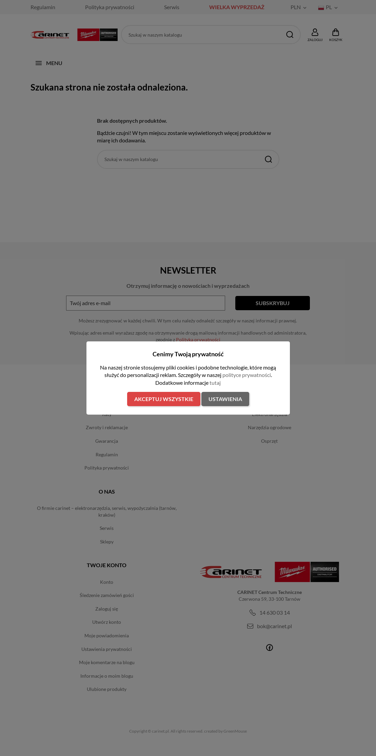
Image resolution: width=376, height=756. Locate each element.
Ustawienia (225, 399)
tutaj (215, 382)
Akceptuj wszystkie (163, 399)
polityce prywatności (246, 375)
